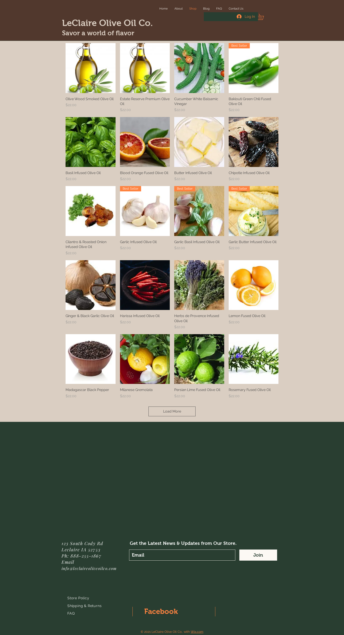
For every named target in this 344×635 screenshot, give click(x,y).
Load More (172, 411)
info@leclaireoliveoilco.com (89, 568)
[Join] (258, 555)
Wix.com (197, 631)
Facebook (161, 611)
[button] (263, 17)
